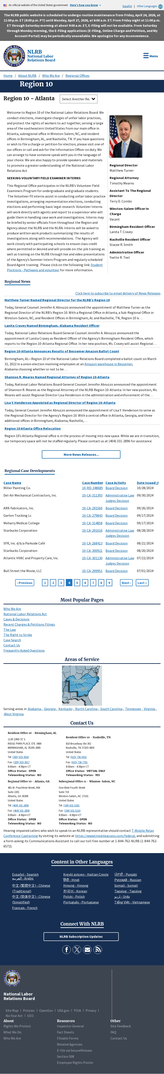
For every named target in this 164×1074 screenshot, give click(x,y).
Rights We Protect (17, 1026)
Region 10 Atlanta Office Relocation (33, 428)
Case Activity (116, 482)
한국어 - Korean (75, 891)
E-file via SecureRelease (74, 1050)
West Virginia (13, 714)
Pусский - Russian (127, 880)
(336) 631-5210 (72, 810)
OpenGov (46, 1010)
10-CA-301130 (92, 558)
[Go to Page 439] (142, 582)
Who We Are (51, 75)
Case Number (92, 482)
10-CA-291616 (92, 530)
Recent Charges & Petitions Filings (29, 624)
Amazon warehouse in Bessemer (108, 364)
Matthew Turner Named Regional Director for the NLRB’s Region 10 (57, 300)
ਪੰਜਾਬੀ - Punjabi (125, 874)
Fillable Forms (67, 1038)
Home (8, 75)
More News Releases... (81, 454)
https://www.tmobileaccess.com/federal (105, 836)
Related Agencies (70, 1044)
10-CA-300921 (92, 550)
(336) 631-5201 (71, 805)
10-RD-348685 (92, 488)
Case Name (12, 482)
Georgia (49, 709)
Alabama (34, 709)
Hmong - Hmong (75, 885)
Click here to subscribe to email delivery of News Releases (118, 293)
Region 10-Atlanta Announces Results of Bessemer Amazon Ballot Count (62, 351)
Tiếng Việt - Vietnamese (132, 902)
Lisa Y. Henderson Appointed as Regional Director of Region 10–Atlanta (60, 402)
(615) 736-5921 (78, 757)
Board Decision (117, 488)
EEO (30, 1015)
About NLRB (27, 75)
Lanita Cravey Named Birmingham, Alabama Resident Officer (52, 325)
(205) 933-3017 (21, 762)
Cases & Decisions (16, 619)
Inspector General (70, 1026)
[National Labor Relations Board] (14, 55)
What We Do (12, 1032)
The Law (9, 629)
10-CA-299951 (92, 571)
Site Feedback (120, 1026)
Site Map (12, 1010)
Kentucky (65, 709)
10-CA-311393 (92, 495)
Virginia (149, 709)
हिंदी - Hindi (71, 880)
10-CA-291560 (92, 508)
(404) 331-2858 (21, 810)
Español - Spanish (25, 874)
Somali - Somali (126, 885)
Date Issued (148, 482)
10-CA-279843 (92, 515)
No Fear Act (14, 1015)
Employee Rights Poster (75, 1062)
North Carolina (86, 709)
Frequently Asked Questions (24, 650)
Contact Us (11, 645)
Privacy (91, 1010)
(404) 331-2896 (20, 805)
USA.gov (63, 1010)
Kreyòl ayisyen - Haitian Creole (86, 874)
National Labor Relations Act (25, 614)
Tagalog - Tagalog (128, 891)
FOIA (77, 1010)
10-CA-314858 (92, 523)
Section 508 (65, 1056)
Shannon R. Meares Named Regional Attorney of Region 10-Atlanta (57, 377)
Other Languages (150, 6)
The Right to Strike (17, 635)
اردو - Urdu (122, 896)
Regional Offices (77, 75)
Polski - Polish (74, 896)
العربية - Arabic (23, 878)
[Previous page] (24, 582)
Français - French (24, 908)
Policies (29, 1010)
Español (127, 6)
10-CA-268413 (92, 543)
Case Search (12, 640)
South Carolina (111, 709)
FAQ (113, 1032)
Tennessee (133, 709)
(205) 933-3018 (20, 757)
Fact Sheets (65, 1032)
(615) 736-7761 (79, 762)
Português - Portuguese (81, 902)
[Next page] (126, 582)
